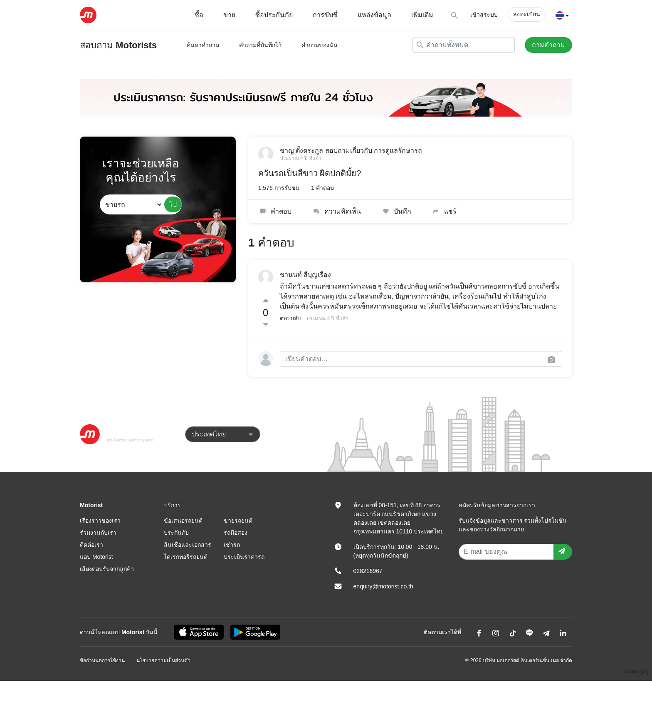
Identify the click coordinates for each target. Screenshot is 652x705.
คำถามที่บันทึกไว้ (260, 45)
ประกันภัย (176, 532)
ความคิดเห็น (336, 211)
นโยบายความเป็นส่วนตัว (163, 660)
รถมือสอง (235, 532)
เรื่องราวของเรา (100, 520)
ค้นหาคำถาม (203, 45)
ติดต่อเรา (91, 544)
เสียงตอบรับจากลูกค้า (107, 568)
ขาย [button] (229, 14)
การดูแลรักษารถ (398, 150)
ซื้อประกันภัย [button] (274, 14)
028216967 (368, 571)
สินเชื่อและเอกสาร (187, 544)
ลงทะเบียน (526, 14)
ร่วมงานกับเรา (98, 532)
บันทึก (396, 211)
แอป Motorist (96, 556)
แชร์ (444, 211)
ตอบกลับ (290, 318)
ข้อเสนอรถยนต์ (183, 520)
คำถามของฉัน (319, 45)
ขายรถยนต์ (238, 520)
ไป (173, 204)
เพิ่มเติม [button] (422, 14)
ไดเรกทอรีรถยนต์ (185, 556)
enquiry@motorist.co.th (383, 586)
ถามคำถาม (548, 44)
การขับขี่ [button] (325, 14)
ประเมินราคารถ (244, 556)
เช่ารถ (232, 544)
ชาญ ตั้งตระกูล (301, 150)
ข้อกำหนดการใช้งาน (102, 660)
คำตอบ (275, 211)
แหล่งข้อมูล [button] (374, 14)
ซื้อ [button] (199, 14)
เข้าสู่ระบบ (484, 14)
